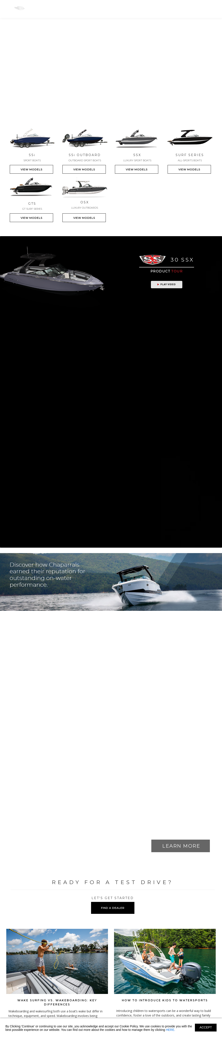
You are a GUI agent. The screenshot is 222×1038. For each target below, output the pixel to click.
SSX (77, 8)
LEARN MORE (181, 846)
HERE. (170, 1029)
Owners (130, 8)
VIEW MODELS (31, 169)
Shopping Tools (154, 8)
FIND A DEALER (112, 907)
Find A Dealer (181, 8)
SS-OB (61, 8)
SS (45, 8)
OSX (91, 8)
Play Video (166, 284)
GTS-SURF (110, 8)
